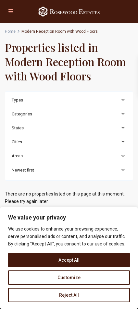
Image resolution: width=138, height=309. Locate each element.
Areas (17, 155)
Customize (69, 277)
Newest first (23, 170)
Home (10, 31)
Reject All (69, 295)
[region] (69, 258)
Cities (17, 141)
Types (17, 100)
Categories (22, 114)
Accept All (69, 260)
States (18, 127)
